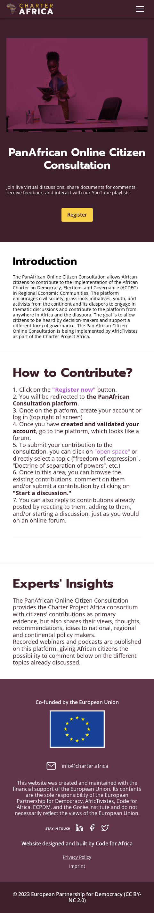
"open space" (113, 451)
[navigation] (140, 9)
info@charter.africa (77, 766)
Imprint (77, 866)
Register (77, 214)
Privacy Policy (77, 857)
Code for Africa (114, 843)
